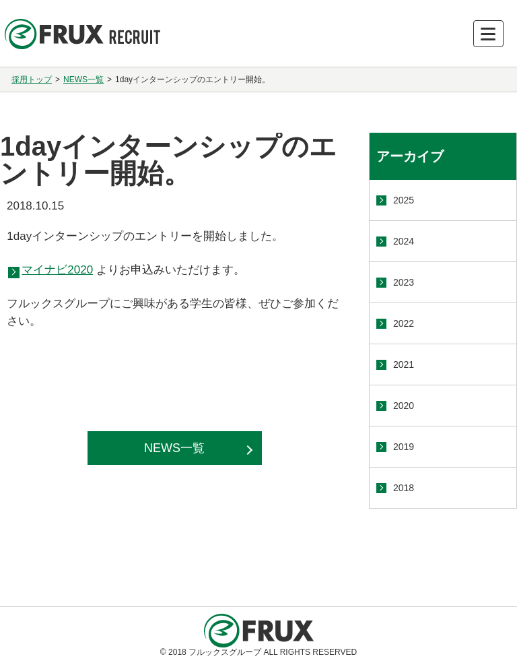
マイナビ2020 (57, 269)
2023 (403, 282)
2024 (403, 241)
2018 (403, 487)
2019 (403, 446)
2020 (403, 405)
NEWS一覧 (83, 79)
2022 (403, 323)
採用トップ (31, 79)
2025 (403, 200)
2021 (403, 364)
